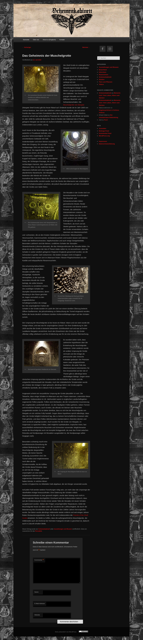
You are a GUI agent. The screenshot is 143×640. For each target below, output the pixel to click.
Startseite (26, 40)
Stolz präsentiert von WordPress (65, 632)
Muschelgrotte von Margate (73, 105)
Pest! (106, 120)
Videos (101, 84)
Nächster (86, 47)
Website (37, 615)
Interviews (102, 72)
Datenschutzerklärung (107, 144)
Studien (101, 79)
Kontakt (62, 40)
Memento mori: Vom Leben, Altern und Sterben (109, 95)
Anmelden (102, 128)
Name (36, 592)
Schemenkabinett (44, 529)
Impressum (103, 141)
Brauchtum (103, 70)
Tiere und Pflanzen (105, 82)
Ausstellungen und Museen (63, 529)
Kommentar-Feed (105, 133)
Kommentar (39, 560)
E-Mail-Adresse (39, 603)
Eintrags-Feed (104, 131)
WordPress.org (104, 136)
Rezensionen (103, 74)
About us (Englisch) (49, 40)
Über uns (36, 40)
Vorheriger (26, 47)
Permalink (38, 531)
